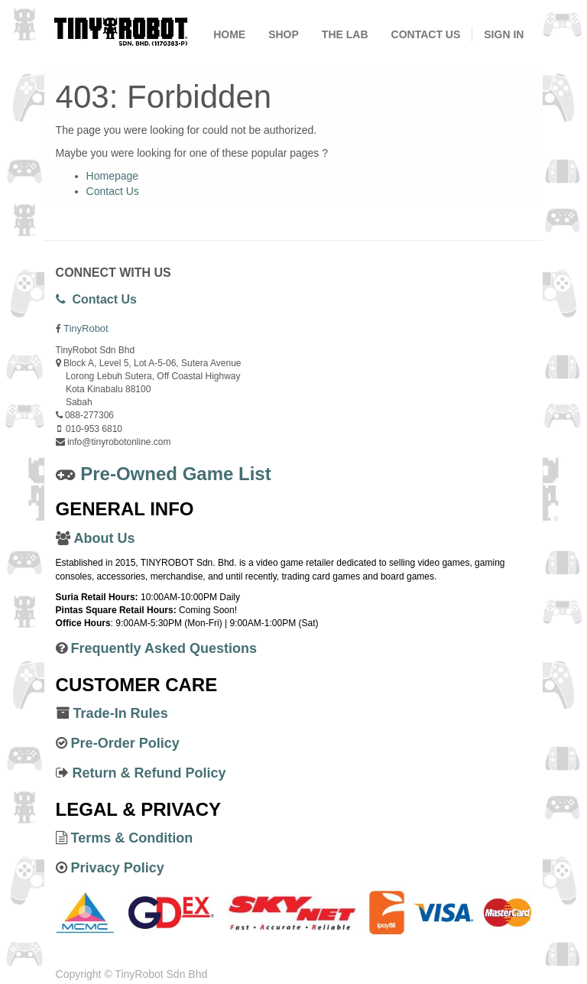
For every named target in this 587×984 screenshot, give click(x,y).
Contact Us (112, 191)
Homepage (112, 176)
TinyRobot (86, 328)
